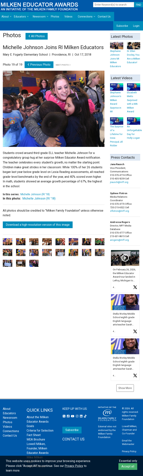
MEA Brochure (36, 439)
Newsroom (39, 16)
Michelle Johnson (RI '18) (35, 194)
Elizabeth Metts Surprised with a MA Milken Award (133, 99)
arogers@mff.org (119, 240)
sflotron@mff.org (119, 211)
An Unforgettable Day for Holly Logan (134, 129)
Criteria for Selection (40, 430)
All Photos (36, 36)
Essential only (128, 461)
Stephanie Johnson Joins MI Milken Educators (116, 55)
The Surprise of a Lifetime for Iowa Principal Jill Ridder (116, 133)
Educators (20, 16)
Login (136, 25)
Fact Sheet (34, 435)
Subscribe (122, 25)
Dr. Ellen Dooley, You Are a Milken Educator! (133, 54)
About (5, 16)
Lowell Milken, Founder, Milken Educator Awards (38, 448)
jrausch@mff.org (119, 182)
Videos (68, 16)
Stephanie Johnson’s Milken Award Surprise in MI (116, 99)
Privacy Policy (129, 451)
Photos (55, 16)
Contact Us (104, 16)
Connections (85, 16)
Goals (30, 426)
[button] (125, 271)
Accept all (127, 466)
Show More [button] (125, 388)
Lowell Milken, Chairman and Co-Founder (129, 430)
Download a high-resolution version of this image (38, 224)
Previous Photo (39, 64)
